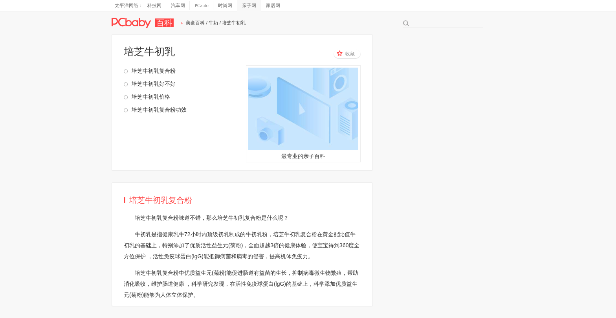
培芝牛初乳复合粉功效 (159, 110)
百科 (164, 22)
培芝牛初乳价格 (151, 97)
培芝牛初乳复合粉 (154, 71)
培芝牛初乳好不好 (154, 84)
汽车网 (178, 5)
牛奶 (213, 23)
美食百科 (195, 23)
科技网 (154, 5)
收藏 (346, 53)
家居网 (273, 5)
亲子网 (249, 5)
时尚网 (225, 5)
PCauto (201, 5)
